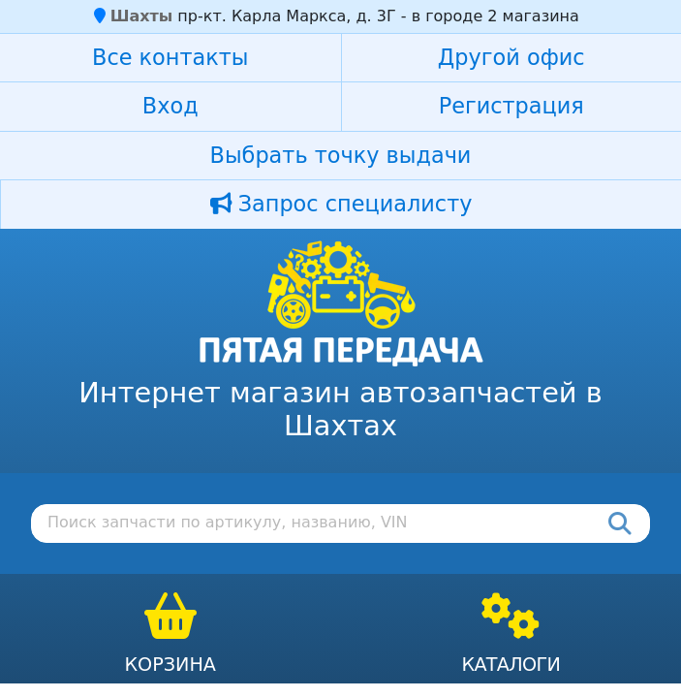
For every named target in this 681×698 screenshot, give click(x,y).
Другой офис (511, 57)
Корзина (170, 664)
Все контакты (170, 57)
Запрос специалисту (341, 203)
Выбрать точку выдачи (341, 155)
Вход (170, 105)
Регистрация (511, 105)
